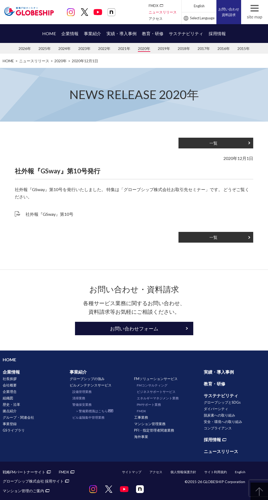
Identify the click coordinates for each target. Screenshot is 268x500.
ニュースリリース (163, 12)
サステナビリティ (186, 33)
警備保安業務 (82, 405)
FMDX (153, 5)
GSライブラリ (14, 430)
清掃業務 (78, 398)
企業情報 (69, 33)
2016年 (223, 48)
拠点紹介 (10, 411)
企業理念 (10, 391)
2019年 (164, 48)
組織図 (8, 398)
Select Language (202, 18)
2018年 (184, 48)
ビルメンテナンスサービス (91, 385)
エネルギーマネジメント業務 (158, 398)
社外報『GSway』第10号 (49, 214)
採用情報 (217, 33)
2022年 (104, 48)
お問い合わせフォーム (134, 328)
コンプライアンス (218, 428)
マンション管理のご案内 (23, 490)
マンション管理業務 (150, 424)
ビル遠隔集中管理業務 (88, 417)
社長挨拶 (10, 379)
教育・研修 (152, 33)
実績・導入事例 (121, 33)
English (199, 6)
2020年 (144, 48)
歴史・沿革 (11, 404)
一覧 (213, 143)
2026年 (25, 48)
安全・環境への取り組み (223, 421)
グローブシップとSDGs (222, 402)
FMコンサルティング (152, 385)
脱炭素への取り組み (219, 415)
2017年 (204, 48)
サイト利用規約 (215, 472)
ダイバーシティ (216, 409)
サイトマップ (131, 472)
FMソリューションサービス (156, 379)
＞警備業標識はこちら (92, 411)
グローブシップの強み (87, 379)
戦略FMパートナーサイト (24, 472)
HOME (49, 33)
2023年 (84, 48)
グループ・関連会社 (18, 417)
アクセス (156, 18)
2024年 (64, 48)
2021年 (124, 48)
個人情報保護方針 (183, 472)
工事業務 (141, 417)
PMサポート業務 (149, 405)
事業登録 (10, 424)
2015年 (243, 48)
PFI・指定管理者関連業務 (154, 430)
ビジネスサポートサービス (156, 392)
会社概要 (10, 385)
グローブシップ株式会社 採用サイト (33, 481)
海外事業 (141, 437)
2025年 (44, 48)
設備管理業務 (82, 392)
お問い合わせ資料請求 (228, 12)
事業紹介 (92, 33)
